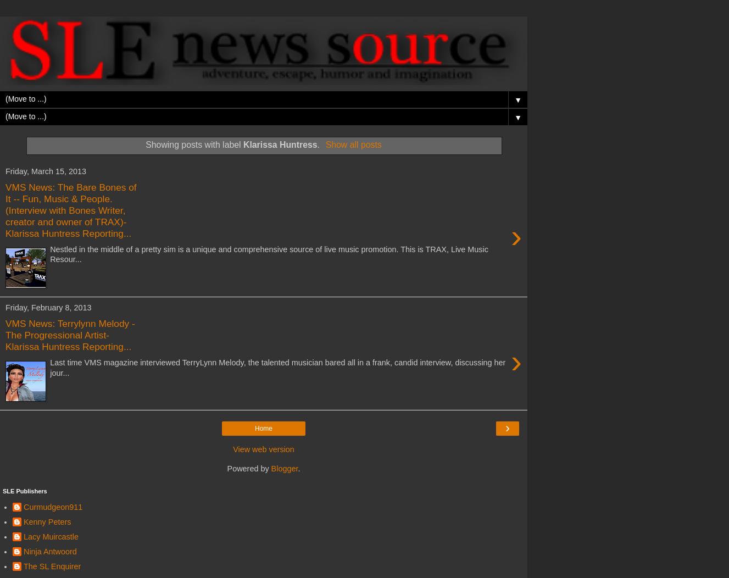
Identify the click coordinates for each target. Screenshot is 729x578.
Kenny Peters (47, 522)
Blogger (284, 468)
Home (263, 428)
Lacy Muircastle (51, 536)
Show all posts (354, 144)
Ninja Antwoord (50, 551)
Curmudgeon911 (53, 507)
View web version (263, 449)
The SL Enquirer (52, 566)
